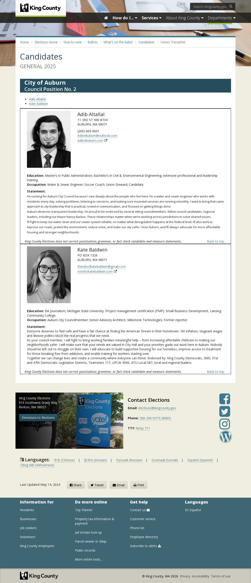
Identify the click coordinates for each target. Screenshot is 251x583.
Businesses (28, 519)
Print (139, 485)
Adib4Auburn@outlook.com (97, 135)
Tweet (97, 485)
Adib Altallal (37, 99)
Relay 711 (143, 428)
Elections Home (46, 42)
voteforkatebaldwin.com (95, 271)
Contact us (140, 510)
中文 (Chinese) (64, 460)
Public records (85, 550)
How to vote (73, 42)
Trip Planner (83, 510)
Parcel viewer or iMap (90, 541)
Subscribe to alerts (145, 546)
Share (76, 485)
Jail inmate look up (88, 532)
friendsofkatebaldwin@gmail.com (101, 266)
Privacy (185, 576)
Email (119, 485)
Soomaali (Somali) (165, 460)
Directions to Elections (38, 417)
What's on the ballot (118, 42)
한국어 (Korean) (95, 460)
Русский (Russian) (129, 460)
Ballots (93, 42)
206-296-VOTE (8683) (155, 418)
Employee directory (144, 537)
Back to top (215, 241)
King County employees (37, 546)
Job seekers (28, 528)
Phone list (137, 528)
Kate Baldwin (38, 104)
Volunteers (27, 537)
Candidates (147, 42)
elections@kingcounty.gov (157, 408)
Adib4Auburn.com (90, 140)
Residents (27, 510)
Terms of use (221, 576)
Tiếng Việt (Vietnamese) (37, 465)
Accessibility (201, 576)
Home (24, 42)
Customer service (142, 519)
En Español (193, 510)
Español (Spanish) (200, 460)
